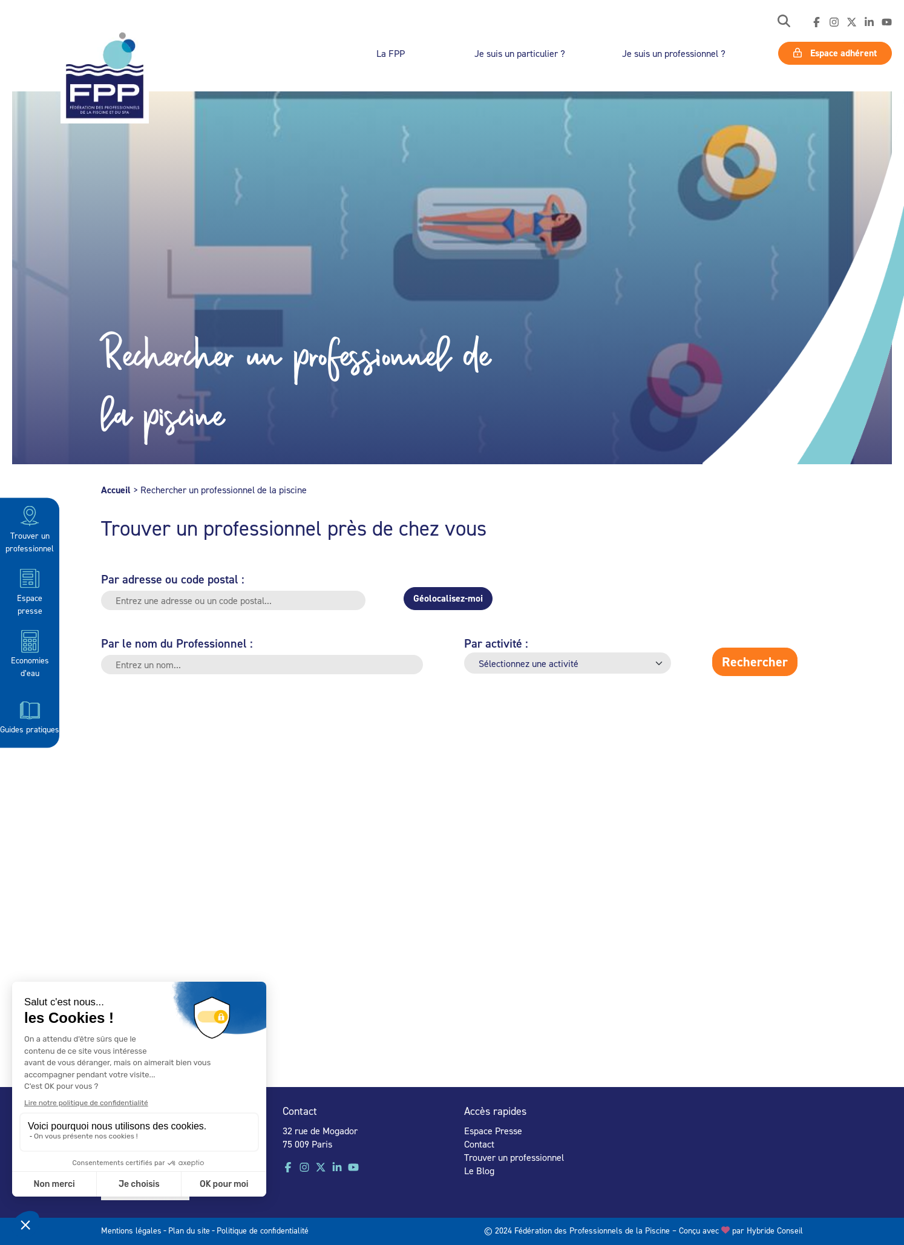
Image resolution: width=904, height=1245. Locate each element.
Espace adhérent (835, 53)
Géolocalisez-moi (448, 598)
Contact (479, 1144)
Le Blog (479, 1171)
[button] (784, 22)
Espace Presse (493, 1131)
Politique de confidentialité (263, 1230)
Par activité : (496, 643)
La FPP (390, 53)
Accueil (116, 490)
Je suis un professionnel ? (673, 53)
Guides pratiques (29, 715)
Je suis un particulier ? (519, 53)
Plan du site (189, 1230)
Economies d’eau (30, 653)
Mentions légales (131, 1230)
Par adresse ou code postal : (172, 578)
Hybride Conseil (775, 1230)
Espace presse (29, 590)
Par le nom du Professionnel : (177, 643)
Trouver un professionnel (29, 528)
